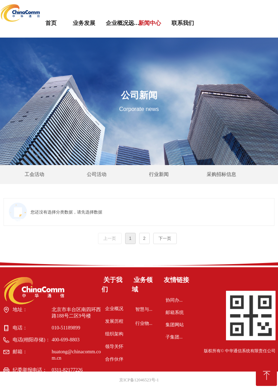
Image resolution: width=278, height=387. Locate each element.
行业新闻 (159, 174)
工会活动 (34, 174)
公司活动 (96, 174)
